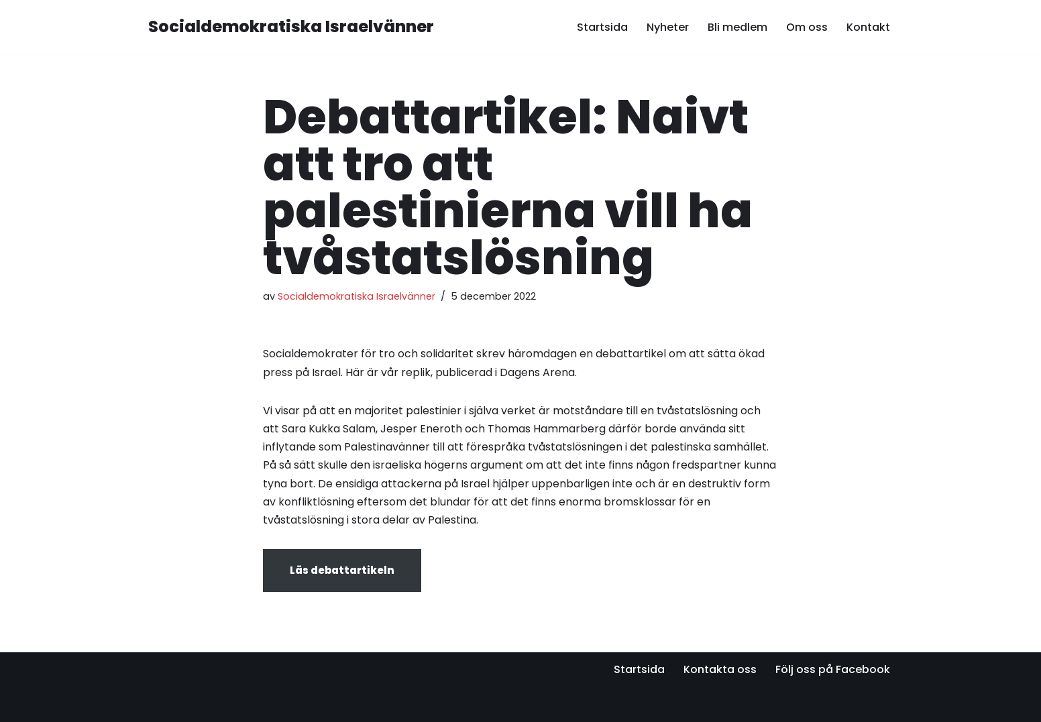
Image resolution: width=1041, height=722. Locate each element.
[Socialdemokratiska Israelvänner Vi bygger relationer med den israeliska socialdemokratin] (291, 27)
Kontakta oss (720, 669)
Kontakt (868, 27)
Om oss (807, 27)
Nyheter (668, 27)
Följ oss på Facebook (832, 669)
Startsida (602, 27)
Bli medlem (737, 27)
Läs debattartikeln (342, 570)
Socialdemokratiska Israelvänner (356, 296)
